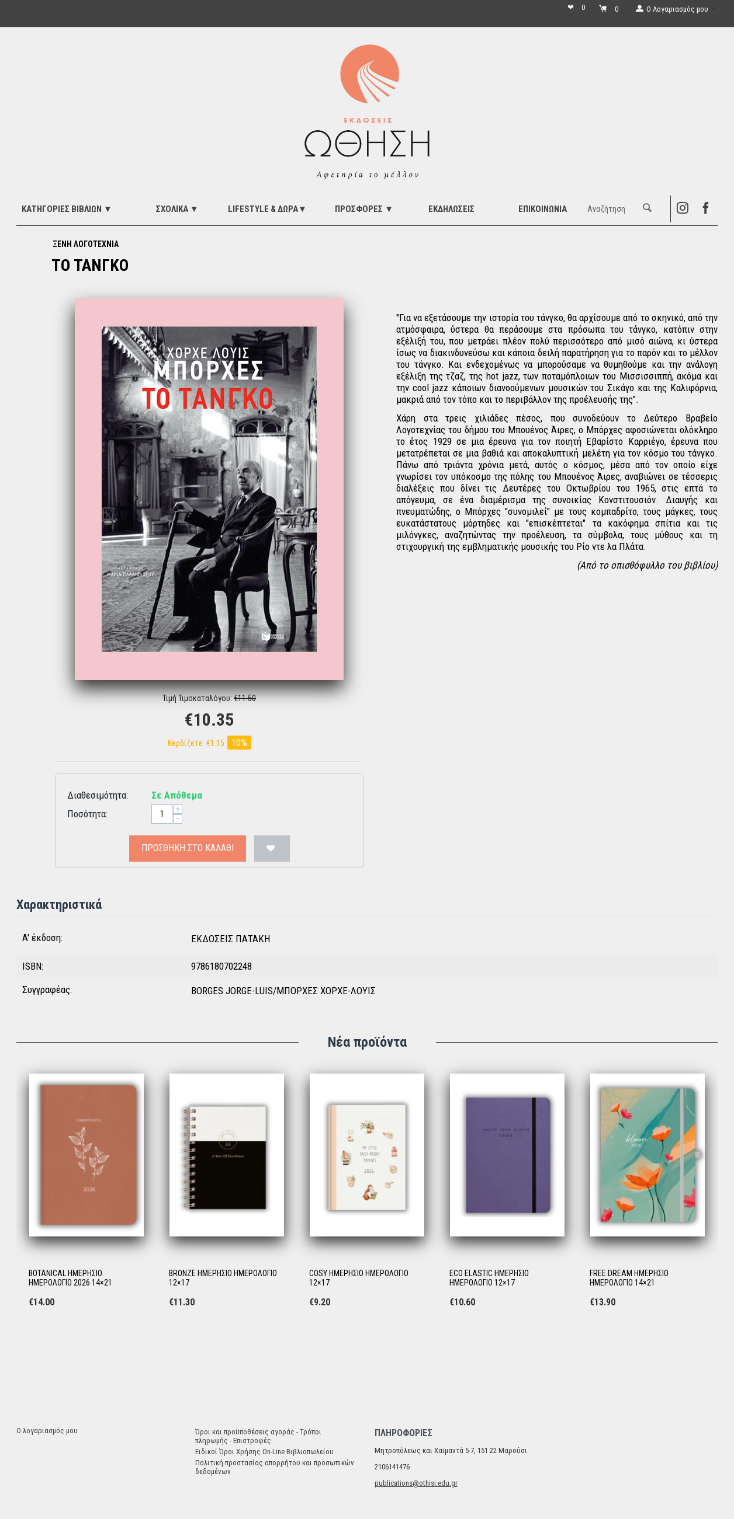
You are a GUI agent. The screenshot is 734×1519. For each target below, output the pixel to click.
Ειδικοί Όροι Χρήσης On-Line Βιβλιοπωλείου (264, 1451)
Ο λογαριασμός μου (47, 1430)
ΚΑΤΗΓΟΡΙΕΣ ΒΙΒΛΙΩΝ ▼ (67, 209)
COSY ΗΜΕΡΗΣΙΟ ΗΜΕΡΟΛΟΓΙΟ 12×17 (358, 1278)
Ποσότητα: (87, 814)
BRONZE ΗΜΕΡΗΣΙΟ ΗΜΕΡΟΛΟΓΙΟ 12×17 (223, 1278)
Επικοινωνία (542, 209)
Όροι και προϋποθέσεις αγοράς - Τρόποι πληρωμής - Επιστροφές (258, 1436)
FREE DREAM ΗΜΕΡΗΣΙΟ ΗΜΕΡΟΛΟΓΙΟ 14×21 (629, 1278)
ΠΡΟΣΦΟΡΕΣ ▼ (364, 209)
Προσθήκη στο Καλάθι (187, 847)
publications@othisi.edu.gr (416, 1483)
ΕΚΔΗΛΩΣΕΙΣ (451, 209)
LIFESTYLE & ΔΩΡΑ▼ (267, 209)
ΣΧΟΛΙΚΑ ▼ (177, 209)
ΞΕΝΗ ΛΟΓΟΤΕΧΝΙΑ (86, 244)
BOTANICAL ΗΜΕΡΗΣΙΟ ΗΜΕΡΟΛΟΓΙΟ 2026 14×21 (70, 1278)
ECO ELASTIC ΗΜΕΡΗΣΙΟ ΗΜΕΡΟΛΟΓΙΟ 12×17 (489, 1278)
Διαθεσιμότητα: (97, 795)
